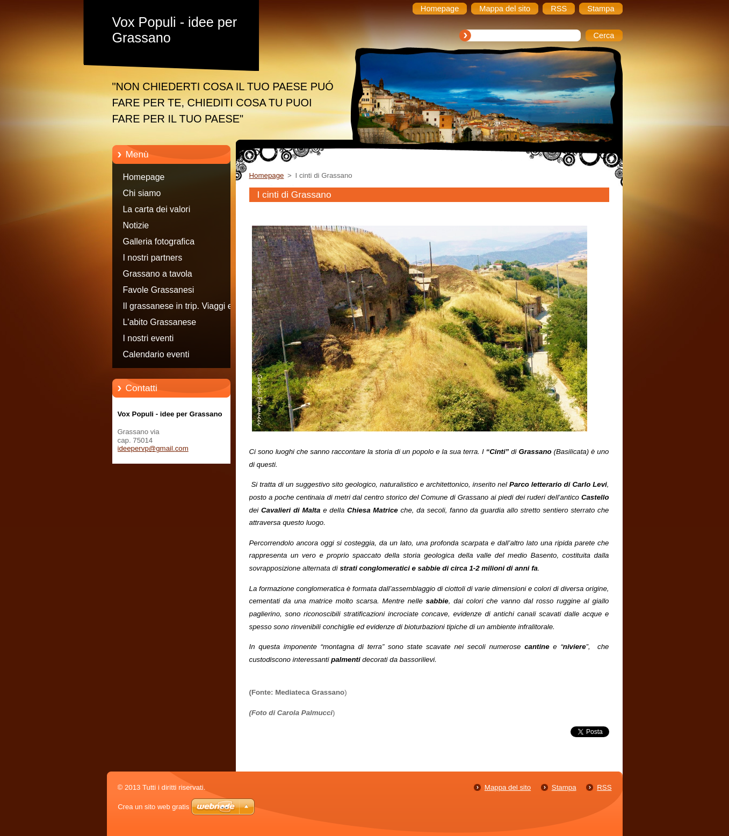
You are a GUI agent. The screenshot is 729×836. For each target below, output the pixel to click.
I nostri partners (153, 257)
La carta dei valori (157, 209)
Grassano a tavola (157, 273)
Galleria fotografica (159, 241)
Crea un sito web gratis (153, 807)
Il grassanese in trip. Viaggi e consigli (178, 307)
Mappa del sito (508, 787)
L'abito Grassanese (160, 322)
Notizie (136, 225)
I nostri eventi (148, 338)
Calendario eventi (156, 354)
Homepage (144, 177)
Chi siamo (142, 193)
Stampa (564, 787)
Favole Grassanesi (158, 289)
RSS (604, 787)
